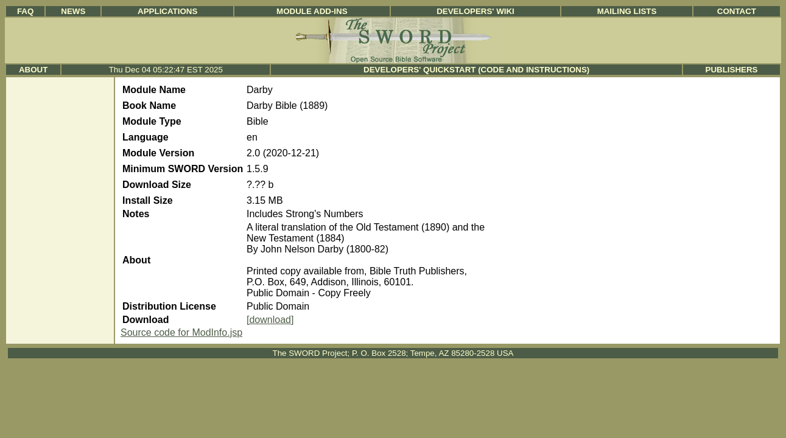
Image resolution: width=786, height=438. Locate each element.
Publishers (732, 69)
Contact (736, 11)
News (73, 11)
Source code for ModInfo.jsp (181, 332)
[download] (270, 320)
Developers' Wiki (475, 11)
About (33, 69)
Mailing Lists (627, 11)
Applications (167, 11)
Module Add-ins (312, 11)
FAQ (25, 11)
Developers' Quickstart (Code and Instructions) (476, 69)
